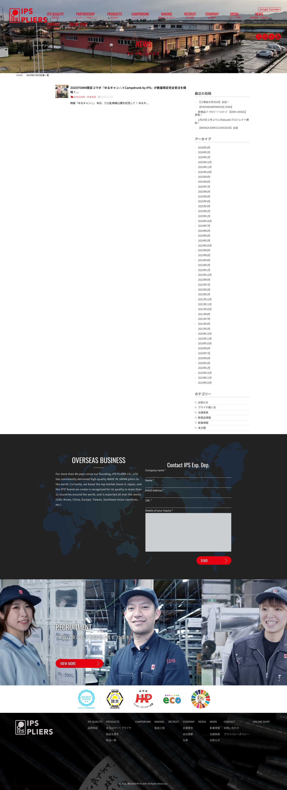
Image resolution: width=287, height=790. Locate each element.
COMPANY (176, 16)
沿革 (185, 740)
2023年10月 (205, 245)
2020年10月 (205, 343)
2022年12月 (205, 274)
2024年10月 (205, 221)
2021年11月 (205, 304)
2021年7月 (204, 319)
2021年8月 (204, 314)
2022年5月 (204, 289)
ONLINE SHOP (244, 16)
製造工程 (159, 728)
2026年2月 (204, 152)
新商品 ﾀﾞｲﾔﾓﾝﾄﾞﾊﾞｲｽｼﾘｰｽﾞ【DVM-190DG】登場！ (221, 113)
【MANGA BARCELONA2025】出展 (218, 127)
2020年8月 (204, 348)
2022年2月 (204, 294)
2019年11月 (205, 377)
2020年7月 (204, 353)
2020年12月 (205, 333)
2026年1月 (204, 157)
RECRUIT (162, 16)
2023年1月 (204, 270)
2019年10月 (205, 382)
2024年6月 (204, 230)
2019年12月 (205, 373)
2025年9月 (204, 176)
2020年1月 (204, 368)
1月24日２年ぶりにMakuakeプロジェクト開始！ (222, 121)
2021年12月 (205, 299)
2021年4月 (204, 324)
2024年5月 (204, 235)
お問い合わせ (231, 728)
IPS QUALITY (64, 16)
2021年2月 (204, 328)
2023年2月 (204, 265)
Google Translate (269, 8)
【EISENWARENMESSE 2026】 (216, 107)
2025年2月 (204, 211)
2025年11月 (205, 167)
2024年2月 (204, 240)
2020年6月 (204, 358)
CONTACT (226, 16)
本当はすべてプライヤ (118, 728)
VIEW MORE (68, 664)
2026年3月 (204, 147)
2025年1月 (204, 216)
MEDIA (192, 16)
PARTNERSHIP (86, 16)
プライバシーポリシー (236, 734)
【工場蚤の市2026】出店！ (213, 102)
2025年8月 (204, 181)
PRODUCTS (108, 16)
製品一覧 (111, 740)
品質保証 (93, 728)
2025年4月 (204, 201)
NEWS (209, 16)
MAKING (146, 16)
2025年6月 (204, 191)
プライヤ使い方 (207, 407)
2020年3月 (204, 363)
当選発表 (203, 412)
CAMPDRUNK (126, 16)
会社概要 (188, 734)
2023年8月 (204, 250)
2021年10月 (205, 309)
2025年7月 (204, 186)
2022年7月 (204, 284)
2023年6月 (204, 255)
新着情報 (94, 97)
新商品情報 (80, 97)
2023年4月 (204, 260)
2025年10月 (205, 172)
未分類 (202, 428)
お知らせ (203, 402)
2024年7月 (204, 225)
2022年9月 (204, 279)
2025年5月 (204, 196)
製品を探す (112, 734)
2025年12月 (205, 162)
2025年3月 (204, 206)
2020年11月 (205, 338)
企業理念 (188, 728)
